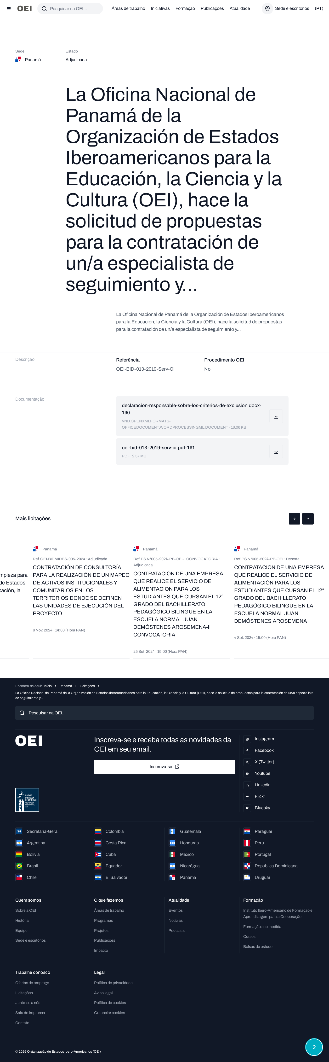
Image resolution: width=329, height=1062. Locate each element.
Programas (103, 920)
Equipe (21, 930)
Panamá (65, 686)
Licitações (87, 686)
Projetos (101, 930)
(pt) (319, 8)
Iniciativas (160, 8)
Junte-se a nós (27, 1003)
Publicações (212, 8)
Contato (22, 1023)
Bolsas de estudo (257, 947)
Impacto (101, 950)
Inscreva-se (165, 767)
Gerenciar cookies (109, 1013)
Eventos (176, 910)
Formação (185, 8)
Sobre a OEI (25, 910)
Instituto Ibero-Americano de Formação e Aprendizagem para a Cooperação (277, 913)
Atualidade (240, 8)
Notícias (176, 920)
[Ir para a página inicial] (24, 9)
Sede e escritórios (30, 940)
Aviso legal (103, 993)
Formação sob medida (262, 927)
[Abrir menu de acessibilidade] (314, 1047)
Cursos (249, 936)
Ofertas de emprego (32, 983)
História (22, 920)
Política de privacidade (113, 983)
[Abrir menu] (8, 9)
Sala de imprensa (30, 1013)
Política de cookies (110, 1003)
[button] (294, 519)
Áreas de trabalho (128, 8)
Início (48, 686)
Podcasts (177, 930)
